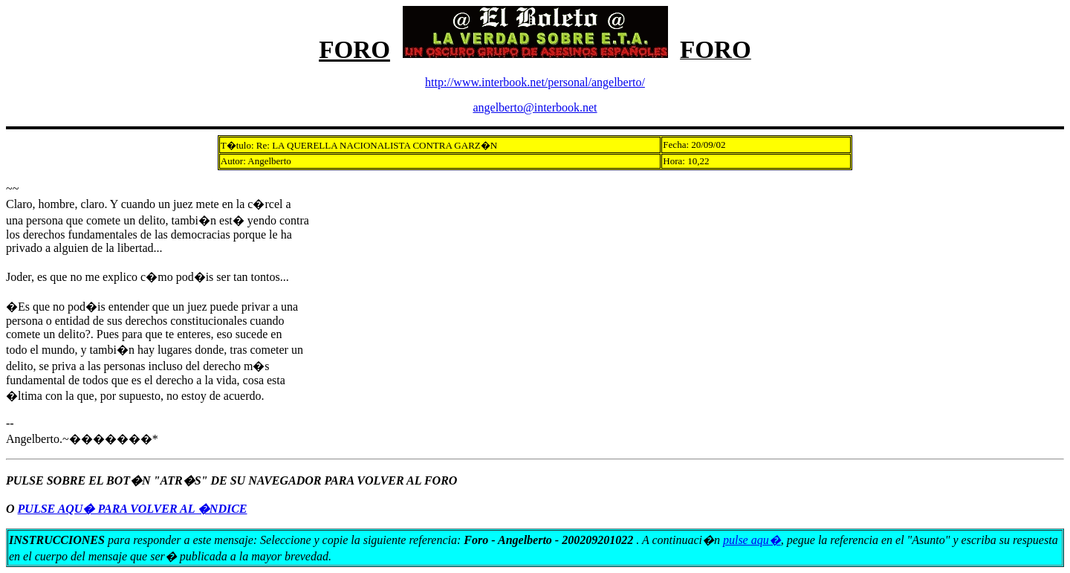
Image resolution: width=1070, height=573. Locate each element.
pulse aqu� (752, 540)
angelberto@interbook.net (535, 107)
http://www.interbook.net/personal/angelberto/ (535, 82)
